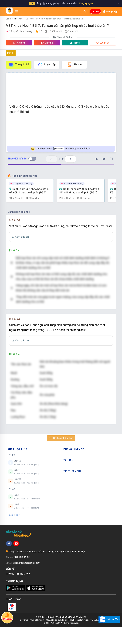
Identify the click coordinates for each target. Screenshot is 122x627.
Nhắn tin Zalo (109, 619)
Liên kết (11, 568)
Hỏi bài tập (7, 616)
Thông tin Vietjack (18, 573)
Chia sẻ (19, 42)
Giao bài (47, 42)
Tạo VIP (95, 11)
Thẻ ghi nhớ (19, 64)
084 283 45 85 (22, 557)
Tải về (75, 42)
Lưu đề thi (102, 42)
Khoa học (18, 19)
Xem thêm (14, 515)
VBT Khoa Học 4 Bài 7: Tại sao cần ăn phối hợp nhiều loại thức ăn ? (55, 19)
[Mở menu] (16, 11)
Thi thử (74, 64)
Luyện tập (47, 64)
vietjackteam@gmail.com (26, 562)
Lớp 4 (8, 19)
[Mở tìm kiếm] (84, 11)
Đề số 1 (11, 53)
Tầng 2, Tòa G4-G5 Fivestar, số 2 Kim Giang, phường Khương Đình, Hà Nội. (46, 551)
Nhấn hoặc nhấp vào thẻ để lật (61, 149)
